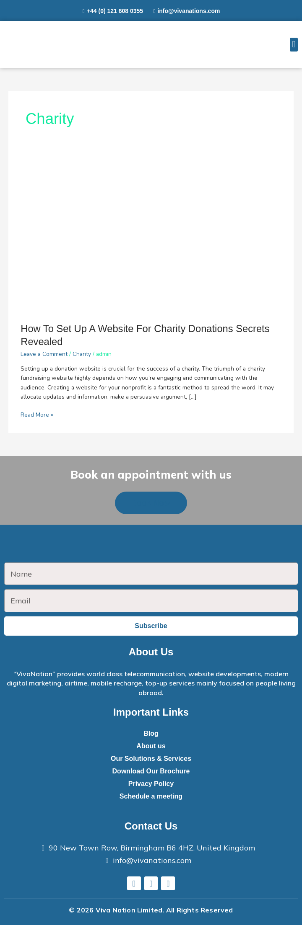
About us (150, 746)
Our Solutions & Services (151, 758)
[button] (294, 45)
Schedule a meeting (151, 796)
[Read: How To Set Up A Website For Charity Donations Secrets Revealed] (151, 235)
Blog (151, 733)
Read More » (37, 414)
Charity (82, 354)
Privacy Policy (151, 783)
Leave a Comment (44, 354)
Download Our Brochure (151, 771)
